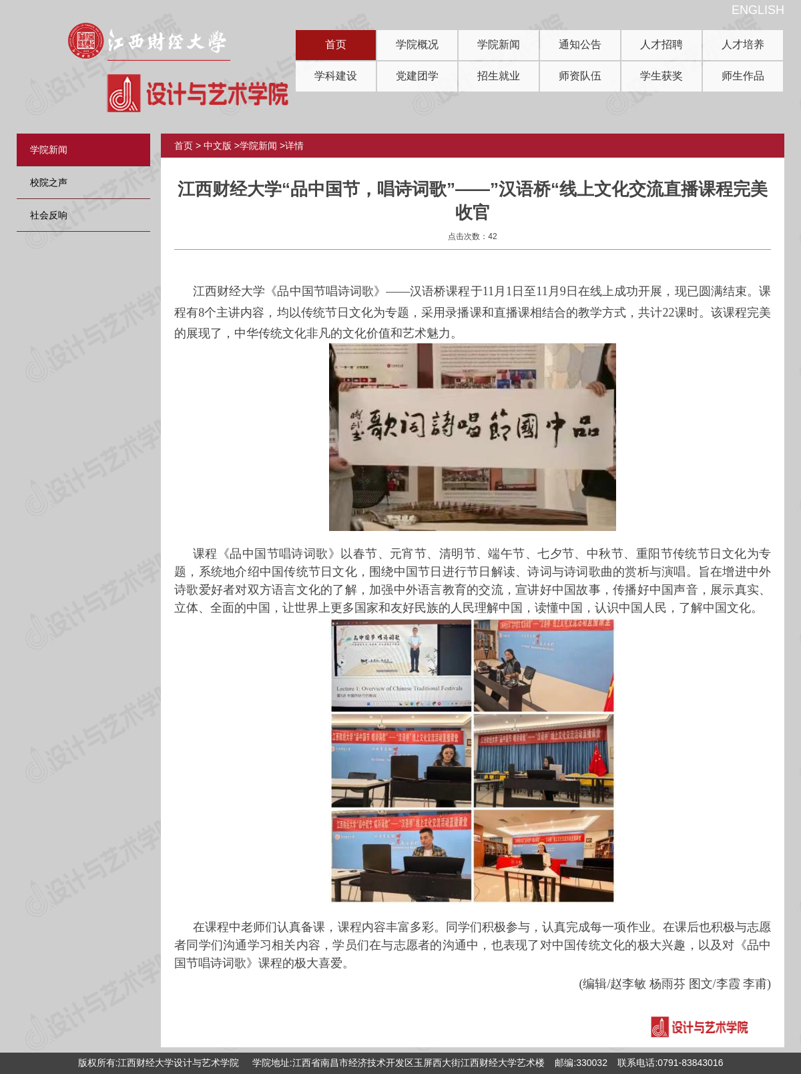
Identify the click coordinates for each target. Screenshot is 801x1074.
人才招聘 (661, 44)
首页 (335, 44)
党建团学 (417, 75)
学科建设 (335, 75)
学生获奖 (661, 75)
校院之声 (48, 182)
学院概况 (417, 44)
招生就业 (498, 75)
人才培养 (743, 44)
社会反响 (48, 215)
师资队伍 (580, 75)
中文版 (218, 145)
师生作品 (743, 75)
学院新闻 (498, 44)
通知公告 (580, 44)
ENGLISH (758, 10)
